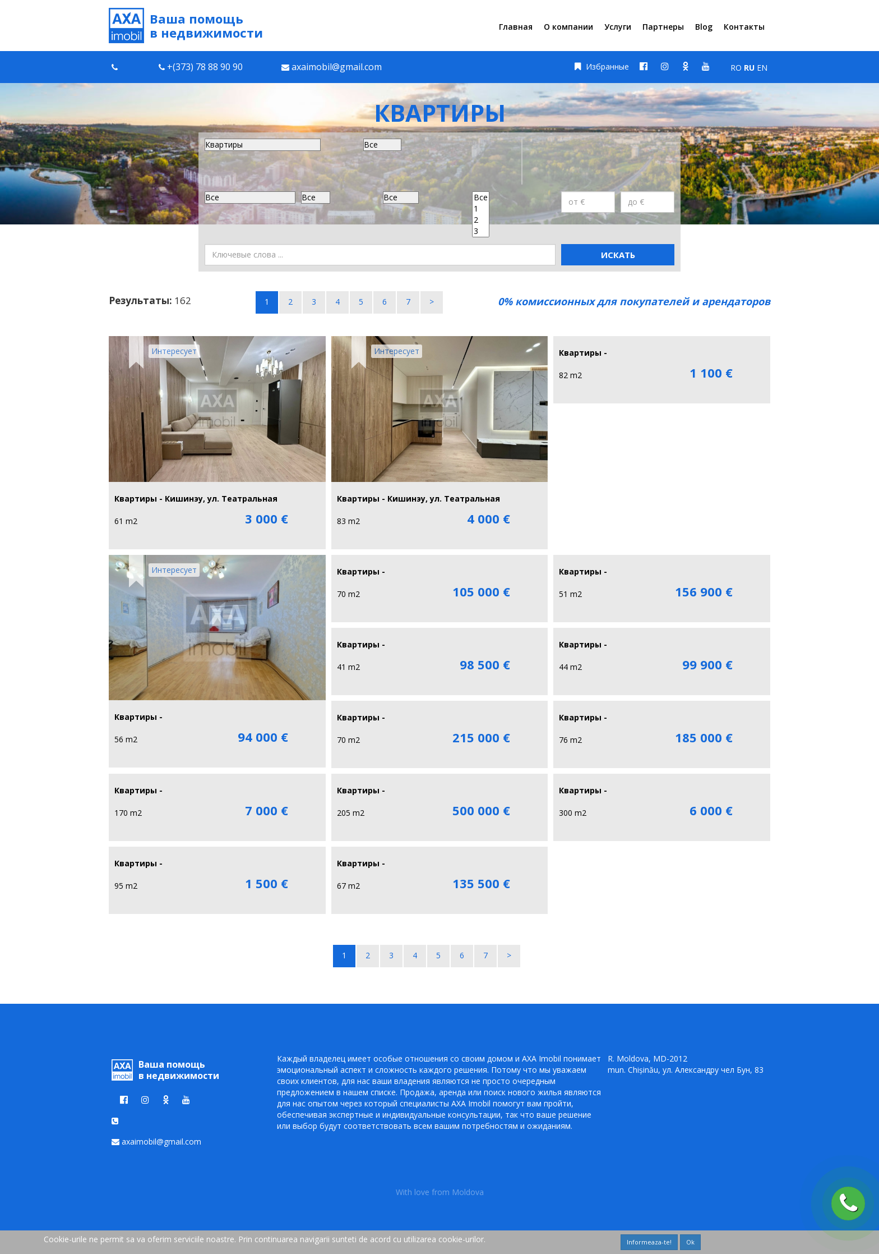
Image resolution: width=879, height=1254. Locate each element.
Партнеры (663, 26)
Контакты (744, 26)
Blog (704, 26)
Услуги (617, 26)
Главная (516, 26)
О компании (568, 26)
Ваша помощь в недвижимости (186, 25)
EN (762, 67)
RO (736, 67)
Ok (690, 1242)
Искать (618, 254)
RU (749, 67)
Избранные (602, 66)
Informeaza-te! (649, 1242)
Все (481, 197)
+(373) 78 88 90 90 (205, 67)
